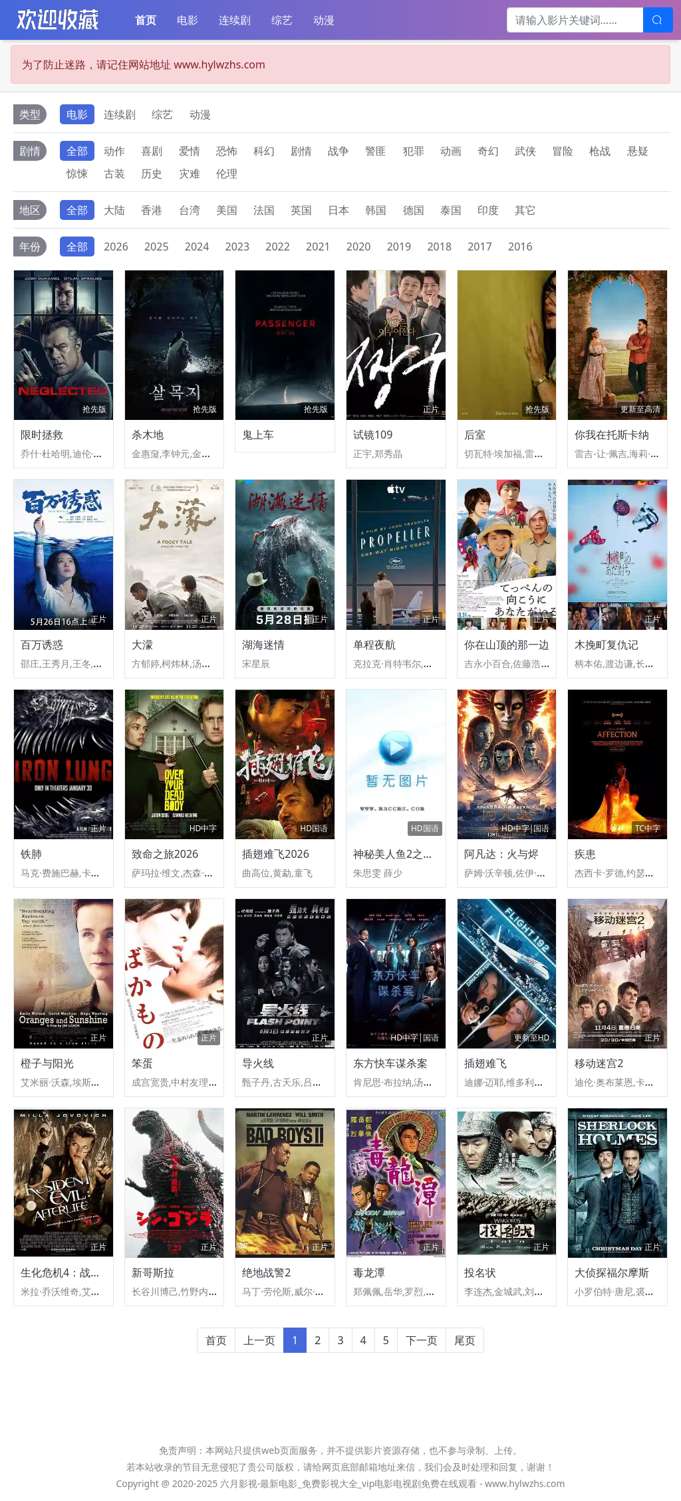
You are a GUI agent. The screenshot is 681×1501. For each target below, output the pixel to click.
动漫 (324, 20)
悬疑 (637, 151)
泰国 (451, 210)
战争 (338, 151)
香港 (151, 210)
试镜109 (372, 434)
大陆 (114, 210)
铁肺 (31, 854)
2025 (156, 246)
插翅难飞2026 (275, 854)
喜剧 (151, 151)
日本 (338, 210)
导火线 (258, 1063)
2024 (197, 246)
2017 (480, 246)
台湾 (189, 210)
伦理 (226, 173)
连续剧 (235, 20)
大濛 (142, 644)
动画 (451, 151)
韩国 (375, 210)
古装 (114, 173)
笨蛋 (142, 1063)
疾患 (585, 854)
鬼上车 (258, 434)
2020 (358, 246)
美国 (226, 210)
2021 (318, 246)
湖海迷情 (263, 644)
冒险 (562, 151)
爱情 (189, 151)
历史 (151, 173)
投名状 (480, 1272)
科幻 (264, 151)
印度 (488, 210)
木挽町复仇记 (606, 644)
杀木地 (148, 434)
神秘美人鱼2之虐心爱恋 (409, 854)
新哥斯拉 (153, 1272)
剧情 (301, 151)
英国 (301, 210)
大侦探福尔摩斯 (612, 1272)
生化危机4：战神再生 (71, 1272)
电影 (187, 20)
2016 (520, 246)
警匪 (375, 151)
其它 (525, 210)
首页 (145, 20)
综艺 (282, 20)
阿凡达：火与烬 (501, 854)
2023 (237, 246)
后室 (474, 434)
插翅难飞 (485, 1063)
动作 (114, 151)
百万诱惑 (42, 644)
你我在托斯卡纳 (612, 434)
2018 (439, 246)
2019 (399, 246)
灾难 (189, 173)
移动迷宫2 (599, 1063)
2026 (116, 246)
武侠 (525, 151)
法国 (264, 210)
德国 (413, 210)
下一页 (422, 1340)
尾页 (465, 1340)
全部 (77, 151)
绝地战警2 (266, 1272)
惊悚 (77, 173)
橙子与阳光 (47, 1063)
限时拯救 (42, 434)
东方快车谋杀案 (390, 1063)
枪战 (600, 151)
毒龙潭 (369, 1272)
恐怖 (226, 151)
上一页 (259, 1340)
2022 (277, 246)
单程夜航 (374, 644)
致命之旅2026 (165, 854)
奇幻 (488, 151)
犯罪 (413, 151)
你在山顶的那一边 (506, 644)
